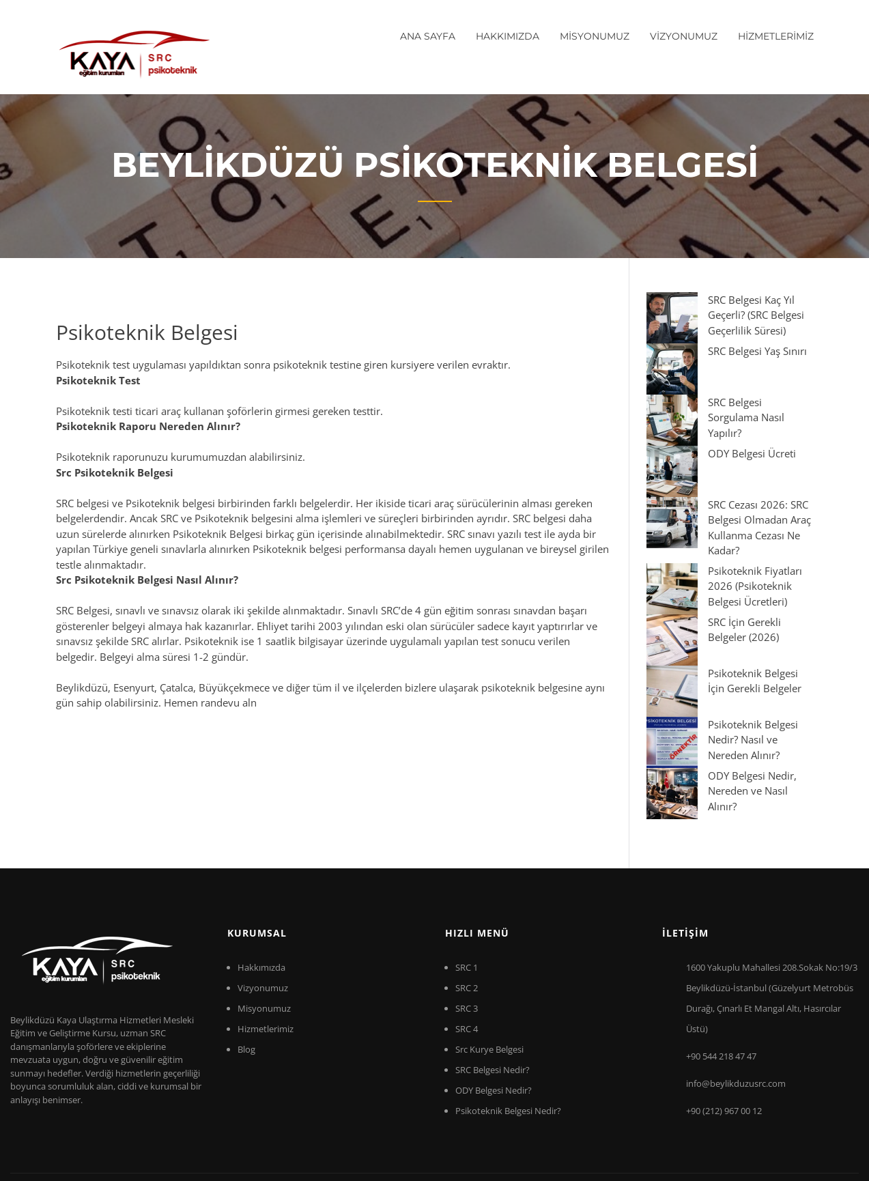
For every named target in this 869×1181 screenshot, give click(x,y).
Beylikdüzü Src (197, 1125)
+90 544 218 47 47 (721, 984)
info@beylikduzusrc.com (736, 1011)
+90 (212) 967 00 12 (724, 1038)
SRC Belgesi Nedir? (492, 997)
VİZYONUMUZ (683, 36)
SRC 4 (466, 956)
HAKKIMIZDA (507, 36)
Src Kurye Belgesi (489, 977)
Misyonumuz (264, 936)
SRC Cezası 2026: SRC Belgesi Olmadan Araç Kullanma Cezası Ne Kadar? (727, 426)
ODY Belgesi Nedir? (493, 1018)
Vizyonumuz (263, 915)
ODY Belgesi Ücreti (701, 390)
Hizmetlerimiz (266, 956)
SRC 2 (466, 915)
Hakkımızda (261, 895)
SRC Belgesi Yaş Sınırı (706, 335)
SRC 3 (466, 936)
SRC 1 (466, 895)
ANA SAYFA (427, 36)
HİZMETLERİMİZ (776, 36)
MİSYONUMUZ (594, 36)
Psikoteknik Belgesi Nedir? (508, 1038)
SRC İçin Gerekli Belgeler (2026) (730, 497)
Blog (246, 977)
